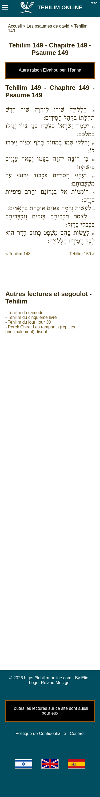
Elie (85, 678)
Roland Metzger (56, 682)
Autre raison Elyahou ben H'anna (50, 70)
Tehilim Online (50, 7)
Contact (77, 733)
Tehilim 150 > (82, 254)
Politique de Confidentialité (40, 733)
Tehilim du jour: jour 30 (29, 322)
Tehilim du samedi (25, 312)
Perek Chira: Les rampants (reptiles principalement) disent (40, 329)
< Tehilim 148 (17, 254)
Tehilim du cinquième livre (32, 317)
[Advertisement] (52, 267)
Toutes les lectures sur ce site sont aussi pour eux (50, 710)
